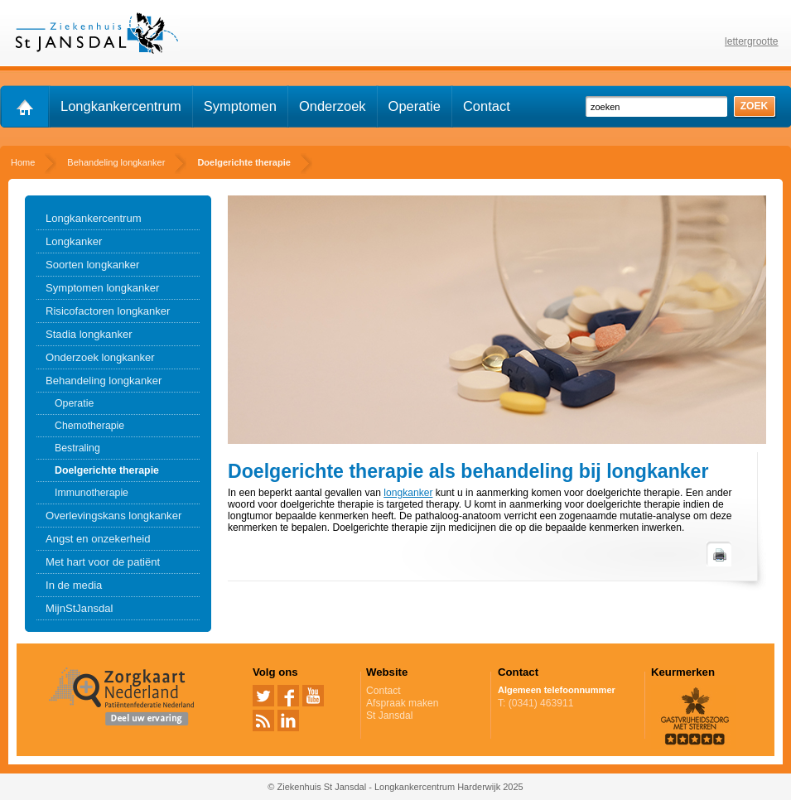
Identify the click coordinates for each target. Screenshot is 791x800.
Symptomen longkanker (102, 288)
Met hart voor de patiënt (103, 562)
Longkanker (74, 241)
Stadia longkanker (89, 334)
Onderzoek (332, 106)
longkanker (407, 493)
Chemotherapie (89, 425)
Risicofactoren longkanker (108, 311)
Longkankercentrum (120, 106)
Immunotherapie (91, 493)
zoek (754, 106)
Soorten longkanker (92, 264)
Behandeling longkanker (104, 380)
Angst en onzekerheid (98, 539)
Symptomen (240, 106)
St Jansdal (389, 715)
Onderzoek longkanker (100, 357)
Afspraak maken (425, 703)
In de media (74, 585)
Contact (486, 106)
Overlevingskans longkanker (113, 515)
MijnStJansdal (79, 608)
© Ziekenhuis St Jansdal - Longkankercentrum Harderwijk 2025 (395, 787)
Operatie (414, 106)
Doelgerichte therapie (107, 470)
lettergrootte (752, 41)
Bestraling (77, 448)
